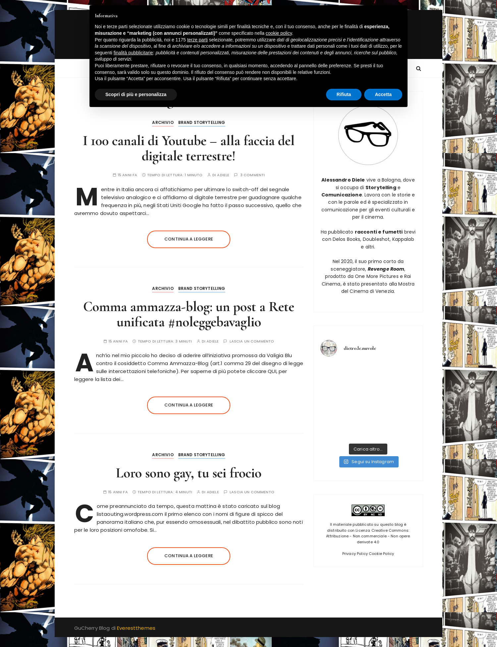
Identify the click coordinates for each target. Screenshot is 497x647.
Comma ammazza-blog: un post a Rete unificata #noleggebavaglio (188, 314)
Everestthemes (136, 627)
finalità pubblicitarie (133, 52)
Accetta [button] (383, 94)
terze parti (197, 39)
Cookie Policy (381, 553)
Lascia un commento (252, 341)
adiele (223, 175)
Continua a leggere (188, 239)
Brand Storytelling (201, 122)
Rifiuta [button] (344, 94)
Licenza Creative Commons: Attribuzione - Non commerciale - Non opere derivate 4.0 (368, 536)
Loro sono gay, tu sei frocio (188, 472)
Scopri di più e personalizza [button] (135, 94)
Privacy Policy (355, 553)
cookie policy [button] (279, 33)
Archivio (162, 122)
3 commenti (252, 175)
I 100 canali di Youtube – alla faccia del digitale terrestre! (189, 148)
